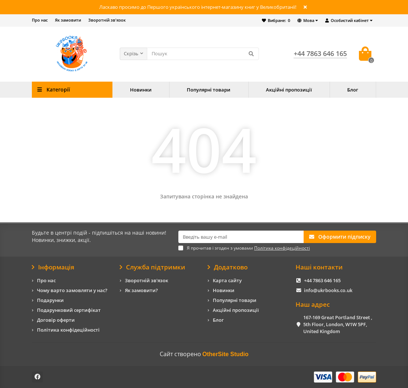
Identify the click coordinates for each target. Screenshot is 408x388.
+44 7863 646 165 (322, 280)
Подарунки (50, 300)
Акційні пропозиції (289, 89)
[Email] (241, 237)
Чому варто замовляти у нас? (72, 290)
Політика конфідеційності (68, 330)
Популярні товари (208, 89)
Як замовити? (141, 290)
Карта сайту (227, 280)
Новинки (141, 89)
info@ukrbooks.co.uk (328, 290)
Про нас (40, 20)
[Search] (203, 54)
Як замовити (68, 20)
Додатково (228, 267)
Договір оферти (56, 320)
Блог (352, 89)
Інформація (53, 267)
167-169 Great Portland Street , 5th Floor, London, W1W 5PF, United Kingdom (337, 324)
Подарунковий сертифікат (69, 310)
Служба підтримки (152, 267)
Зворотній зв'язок (107, 20)
